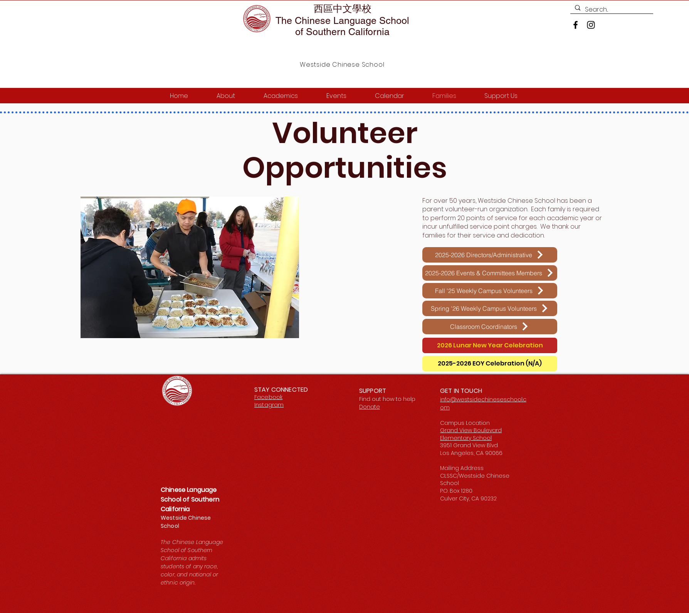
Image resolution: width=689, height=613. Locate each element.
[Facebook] (575, 25)
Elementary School (466, 438)
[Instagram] (591, 25)
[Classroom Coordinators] (489, 326)
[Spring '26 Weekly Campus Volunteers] (489, 308)
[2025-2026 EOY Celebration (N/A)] (489, 363)
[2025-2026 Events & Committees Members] (489, 273)
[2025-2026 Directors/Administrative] (489, 255)
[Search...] (611, 9)
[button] (190, 267)
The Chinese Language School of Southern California (342, 26)
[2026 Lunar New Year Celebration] (489, 345)
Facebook (268, 397)
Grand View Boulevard (471, 430)
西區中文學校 (342, 8)
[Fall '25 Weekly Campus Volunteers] (489, 290)
